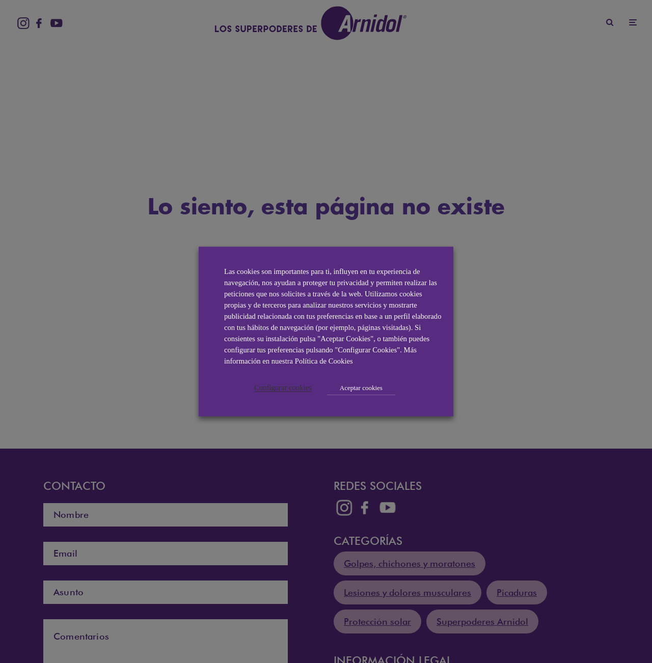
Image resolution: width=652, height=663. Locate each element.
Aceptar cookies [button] (361, 388)
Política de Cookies (324, 361)
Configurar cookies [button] (283, 387)
